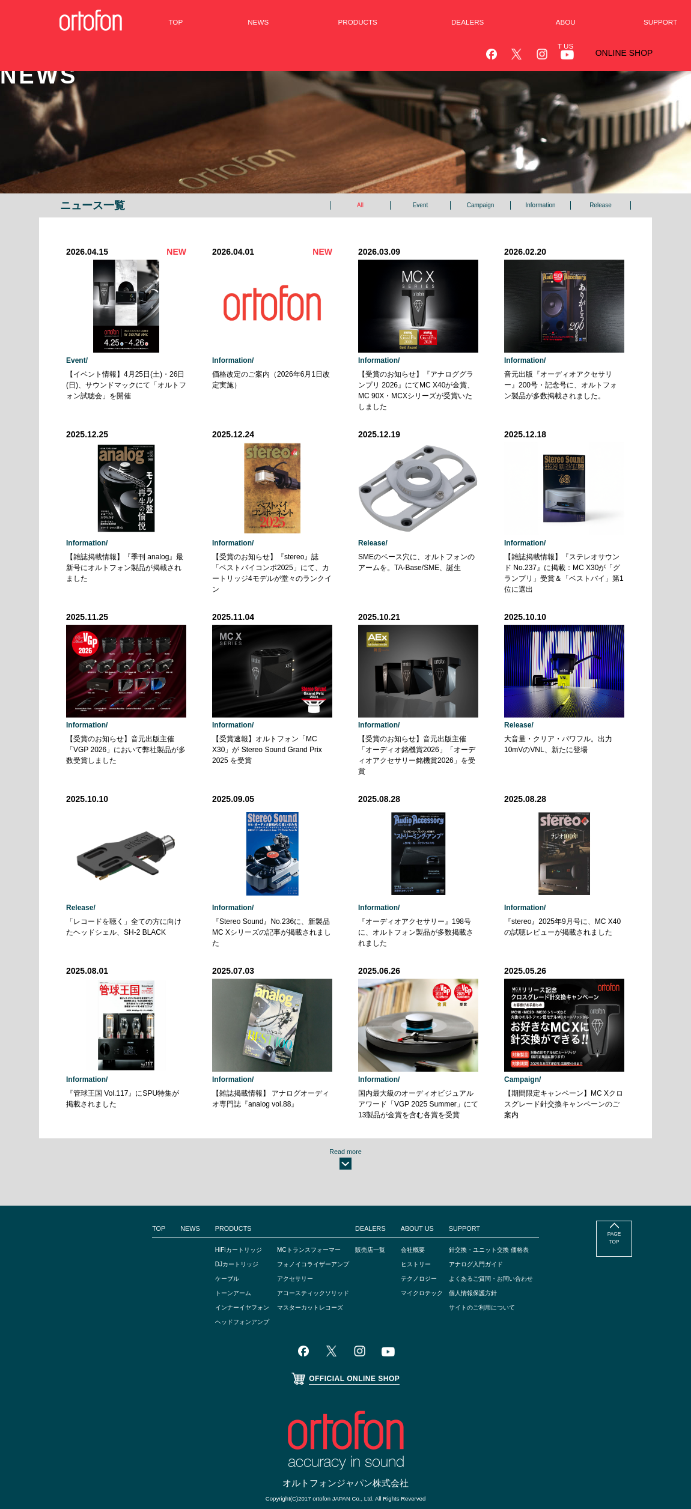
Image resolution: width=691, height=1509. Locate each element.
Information (541, 205)
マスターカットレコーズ (302, 1270)
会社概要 (418, 1212)
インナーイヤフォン (222, 1270)
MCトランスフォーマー (301, 1212)
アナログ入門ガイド (492, 1226)
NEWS (164, 1191)
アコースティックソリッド (306, 1255)
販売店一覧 (373, 1212)
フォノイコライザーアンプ (306, 1226)
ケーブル (204, 1241)
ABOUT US (422, 1191)
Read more (345, 1108)
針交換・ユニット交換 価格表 (508, 1212)
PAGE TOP (614, 1205)
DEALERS (372, 1191)
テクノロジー (425, 1241)
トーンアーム (211, 1255)
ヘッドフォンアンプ (222, 1284)
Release (600, 205)
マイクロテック (429, 1255)
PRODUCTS (210, 1191)
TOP (131, 1191)
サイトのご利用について (500, 1270)
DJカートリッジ (216, 1226)
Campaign (480, 205)
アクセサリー (284, 1241)
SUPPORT (477, 1191)
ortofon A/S (340, 1476)
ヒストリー (422, 1226)
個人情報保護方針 (489, 1255)
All (360, 205)
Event (420, 205)
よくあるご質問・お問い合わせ (510, 1241)
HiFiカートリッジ (218, 1212)
